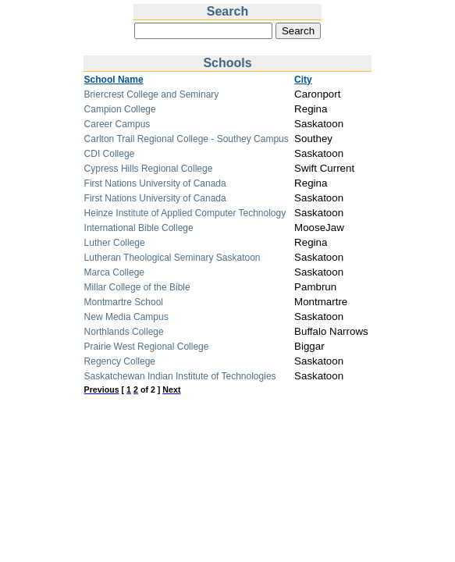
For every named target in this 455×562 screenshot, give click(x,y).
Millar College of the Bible (137, 287)
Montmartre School (123, 302)
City (303, 79)
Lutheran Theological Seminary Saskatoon (172, 257)
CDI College (109, 153)
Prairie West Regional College (146, 346)
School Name (114, 79)
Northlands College (124, 331)
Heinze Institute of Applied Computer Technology (185, 213)
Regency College (119, 361)
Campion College (120, 109)
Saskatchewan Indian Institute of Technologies (180, 376)
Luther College (114, 242)
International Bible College (139, 227)
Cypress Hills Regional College (148, 168)
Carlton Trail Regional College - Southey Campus (186, 138)
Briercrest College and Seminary (151, 94)
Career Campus (117, 124)
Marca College (114, 272)
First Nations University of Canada (155, 183)
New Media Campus (126, 316)
